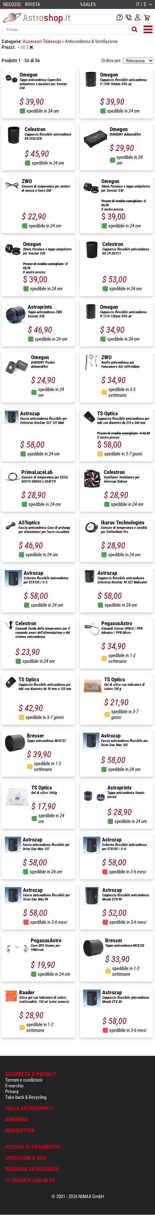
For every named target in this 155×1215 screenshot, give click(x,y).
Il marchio (14, 1086)
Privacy (12, 1091)
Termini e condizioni (23, 1080)
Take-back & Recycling (25, 1097)
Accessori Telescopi (42, 41)
